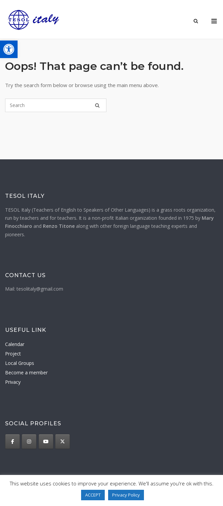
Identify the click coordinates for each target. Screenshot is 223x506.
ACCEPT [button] (93, 495)
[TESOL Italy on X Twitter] (62, 441)
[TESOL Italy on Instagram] (29, 441)
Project (13, 353)
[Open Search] (196, 22)
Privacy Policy (126, 495)
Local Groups (19, 363)
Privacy (13, 382)
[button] (9, 49)
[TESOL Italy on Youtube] (46, 441)
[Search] (97, 105)
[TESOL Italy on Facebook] (12, 441)
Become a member (26, 372)
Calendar (14, 344)
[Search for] (55, 105)
